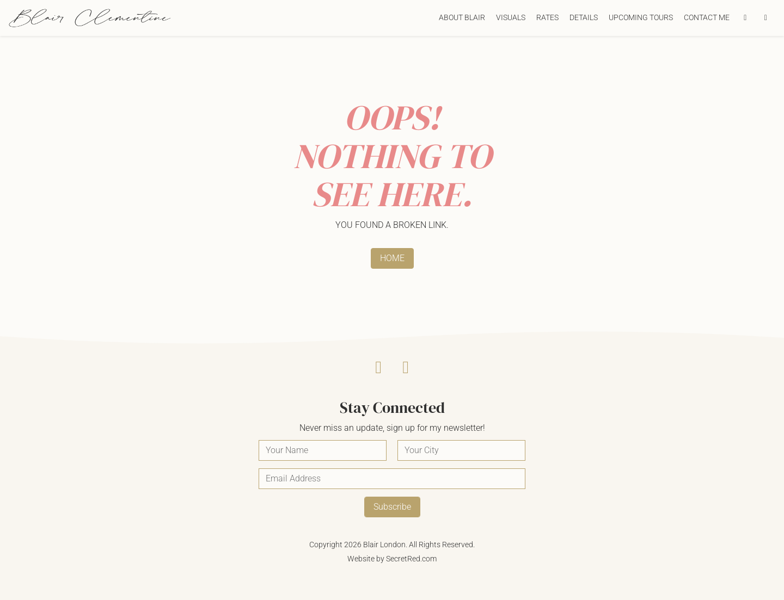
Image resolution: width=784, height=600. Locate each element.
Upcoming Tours (641, 17)
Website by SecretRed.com (392, 558)
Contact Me (707, 17)
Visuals (510, 17)
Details (583, 17)
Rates (547, 17)
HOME (392, 258)
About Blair (462, 17)
